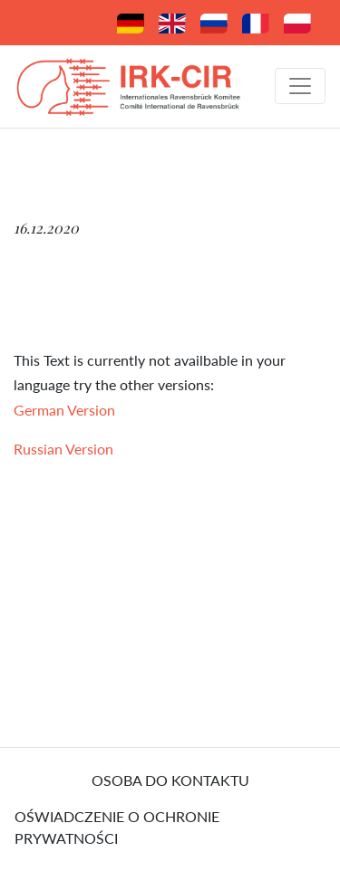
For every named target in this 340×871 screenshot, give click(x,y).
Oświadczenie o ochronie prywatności (117, 827)
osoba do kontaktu (170, 780)
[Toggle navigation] (300, 86)
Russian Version (63, 448)
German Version (64, 409)
